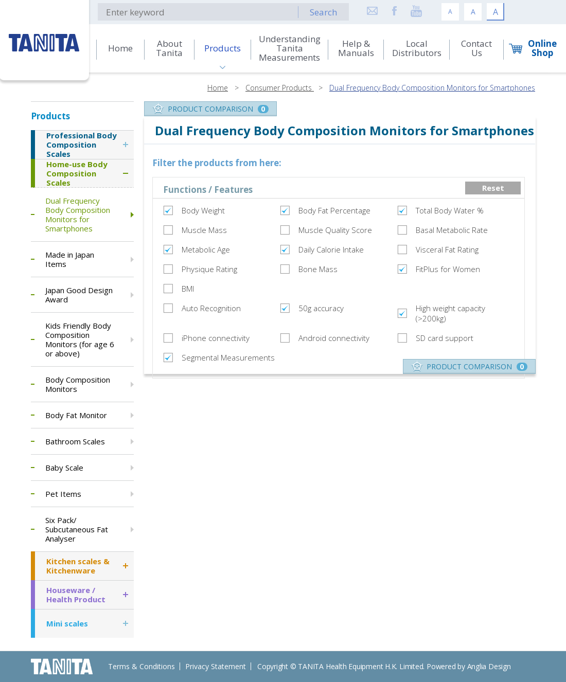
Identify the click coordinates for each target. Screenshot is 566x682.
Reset (493, 188)
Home (217, 88)
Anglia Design (489, 666)
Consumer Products (279, 88)
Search (323, 12)
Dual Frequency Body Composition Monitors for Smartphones (432, 88)
